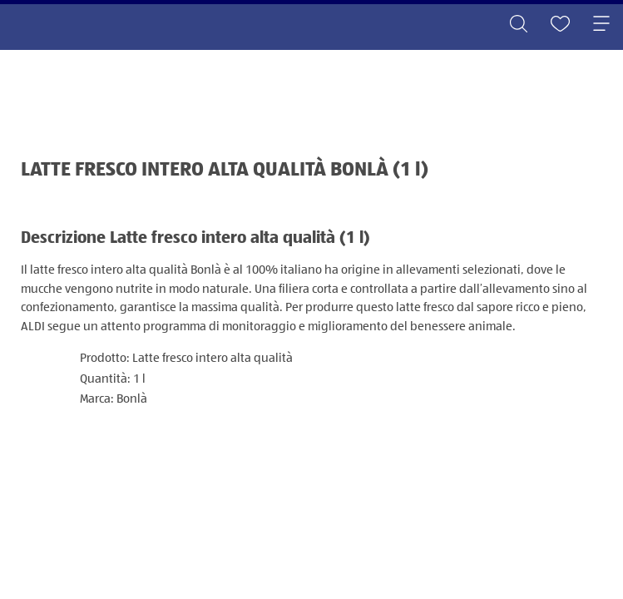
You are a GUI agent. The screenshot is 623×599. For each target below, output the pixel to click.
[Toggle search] (518, 25)
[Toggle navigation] (601, 25)
